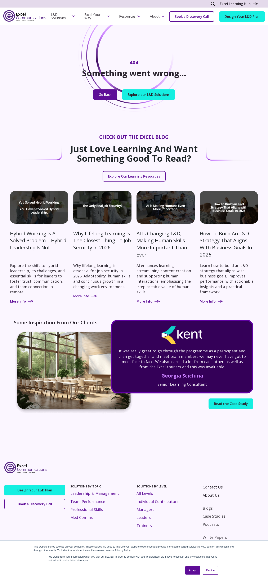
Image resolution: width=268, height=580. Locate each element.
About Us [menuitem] (211, 495)
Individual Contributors (158, 501)
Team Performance (87, 501)
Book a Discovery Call (192, 16)
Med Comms (81, 517)
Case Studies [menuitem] (214, 516)
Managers (145, 509)
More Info (21, 301)
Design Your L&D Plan (242, 16)
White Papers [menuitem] (215, 537)
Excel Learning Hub (239, 3)
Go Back (105, 94)
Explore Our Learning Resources (134, 176)
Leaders (144, 517)
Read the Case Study (231, 403)
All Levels (145, 493)
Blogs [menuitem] (208, 508)
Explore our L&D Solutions (149, 94)
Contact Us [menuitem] (213, 487)
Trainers (144, 525)
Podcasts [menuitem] (211, 524)
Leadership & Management (94, 493)
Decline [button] (210, 570)
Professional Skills (86, 509)
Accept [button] (193, 570)
